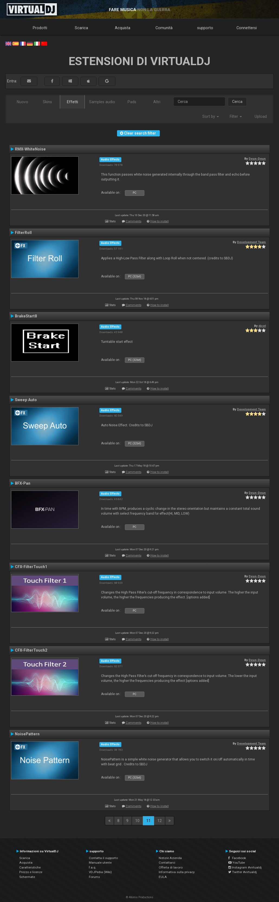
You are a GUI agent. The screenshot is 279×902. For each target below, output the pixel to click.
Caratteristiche (30, 867)
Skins (47, 102)
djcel (262, 326)
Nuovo (22, 102)
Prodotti (40, 28)
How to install (159, 221)
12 (159, 821)
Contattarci (167, 862)
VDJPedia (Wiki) (100, 872)
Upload (261, 116)
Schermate (27, 877)
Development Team (251, 242)
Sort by (210, 116)
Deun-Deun (257, 158)
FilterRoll (23, 232)
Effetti (72, 102)
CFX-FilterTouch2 (31, 650)
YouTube (236, 862)
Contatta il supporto (103, 858)
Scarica (81, 28)
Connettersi (246, 28)
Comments (133, 221)
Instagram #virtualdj (245, 867)
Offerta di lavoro (171, 867)
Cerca (237, 101)
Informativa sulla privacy (177, 872)
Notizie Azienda (170, 858)
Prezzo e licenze (30, 872)
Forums (94, 877)
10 (137, 821)
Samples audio (102, 102)
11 (148, 821)
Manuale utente (100, 862)
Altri (156, 102)
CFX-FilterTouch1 (31, 567)
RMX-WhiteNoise (30, 149)
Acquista (122, 28)
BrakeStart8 (26, 316)
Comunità (164, 28)
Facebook (237, 858)
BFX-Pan (22, 483)
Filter (236, 116)
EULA (163, 877)
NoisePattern (27, 734)
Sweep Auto (26, 400)
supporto (205, 28)
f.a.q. (92, 867)
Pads (132, 102)
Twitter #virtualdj (242, 872)
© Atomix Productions (139, 897)
